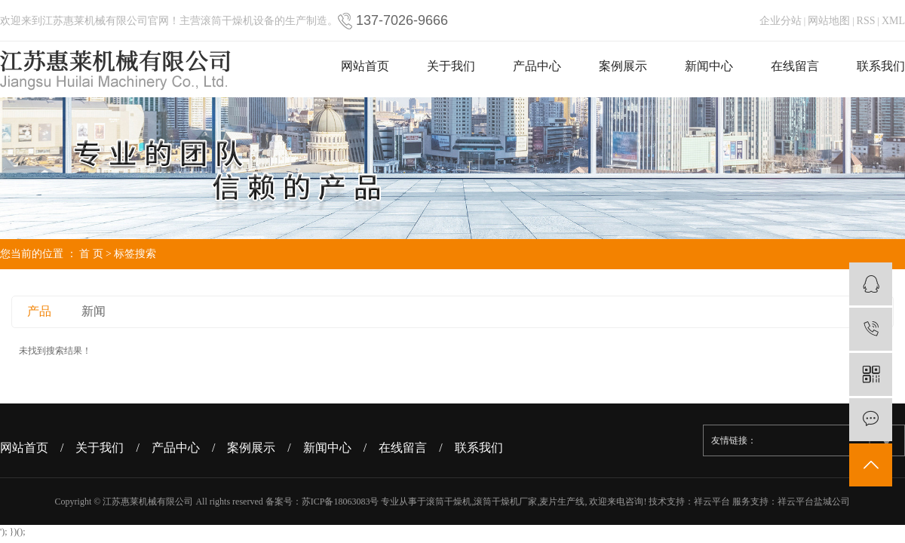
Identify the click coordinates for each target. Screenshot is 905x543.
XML (893, 20)
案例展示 (623, 66)
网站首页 (365, 66)
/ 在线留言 (401, 447)
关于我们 (451, 66)
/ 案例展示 (249, 447)
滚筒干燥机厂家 (505, 501)
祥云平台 (712, 501)
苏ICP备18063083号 (340, 501)
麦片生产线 (561, 501)
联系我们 (881, 66)
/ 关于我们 (98, 447)
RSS (866, 20)
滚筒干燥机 (448, 501)
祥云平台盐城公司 (814, 501)
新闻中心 (709, 66)
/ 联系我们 (476, 447)
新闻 (93, 311)
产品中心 (537, 66)
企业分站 (780, 20)
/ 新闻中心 (325, 447)
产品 (39, 311)
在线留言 (795, 66)
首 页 (91, 253)
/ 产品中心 (173, 447)
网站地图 (829, 20)
